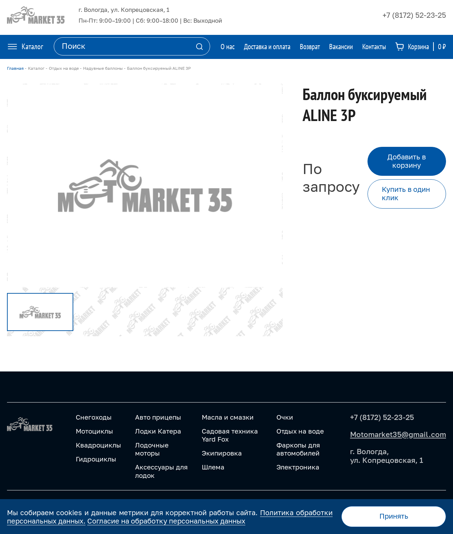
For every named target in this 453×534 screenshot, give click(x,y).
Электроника (297, 467)
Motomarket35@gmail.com (398, 434)
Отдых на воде (300, 431)
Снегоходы (94, 417)
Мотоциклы (94, 431)
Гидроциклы (96, 459)
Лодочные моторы (152, 449)
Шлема (213, 467)
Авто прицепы (158, 417)
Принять (393, 516)
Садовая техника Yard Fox (230, 435)
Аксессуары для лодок (161, 471)
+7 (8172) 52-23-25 (414, 15)
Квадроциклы (98, 445)
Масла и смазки (228, 417)
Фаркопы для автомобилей (298, 449)
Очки (284, 417)
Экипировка (222, 453)
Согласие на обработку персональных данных (166, 521)
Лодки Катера (158, 431)
